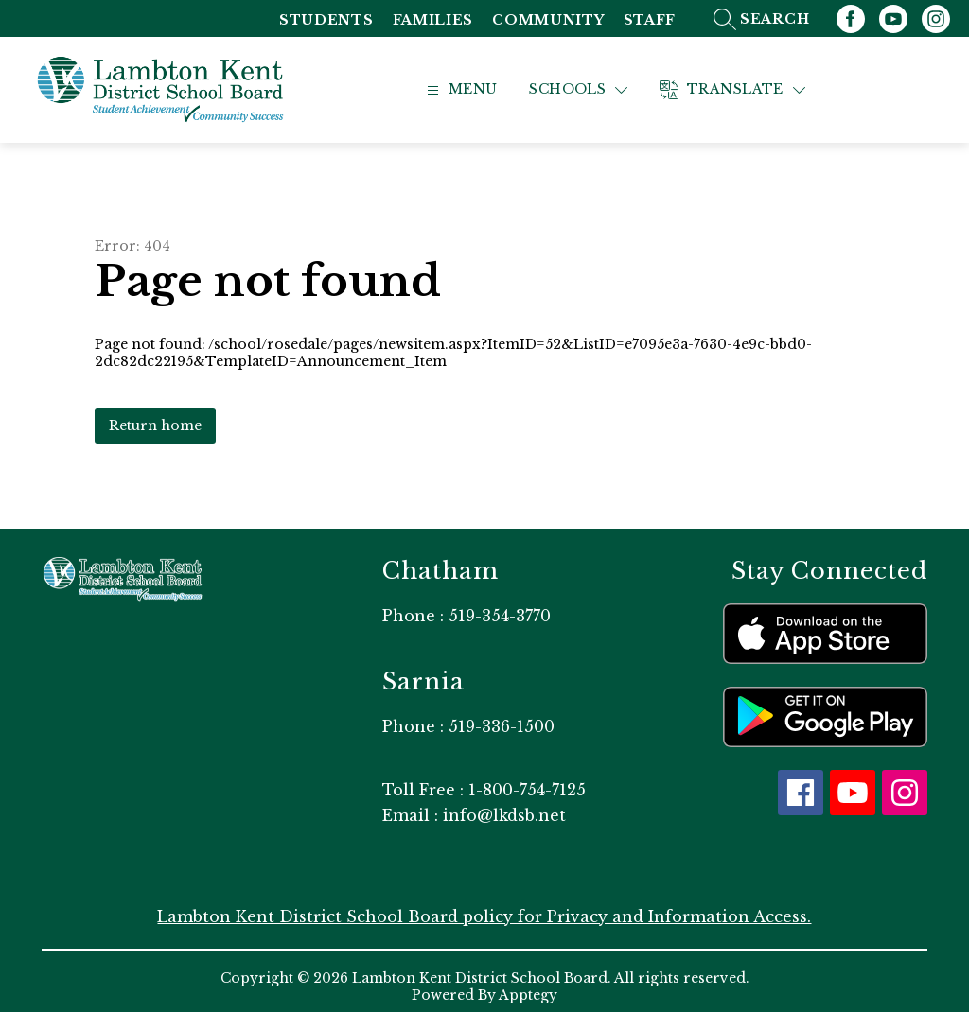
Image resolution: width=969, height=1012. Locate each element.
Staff (650, 20)
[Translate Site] (757, 85)
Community (548, 20)
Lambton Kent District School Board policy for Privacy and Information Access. (484, 906)
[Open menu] (482, 85)
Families (433, 20)
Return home (155, 414)
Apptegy (528, 984)
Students (326, 20)
